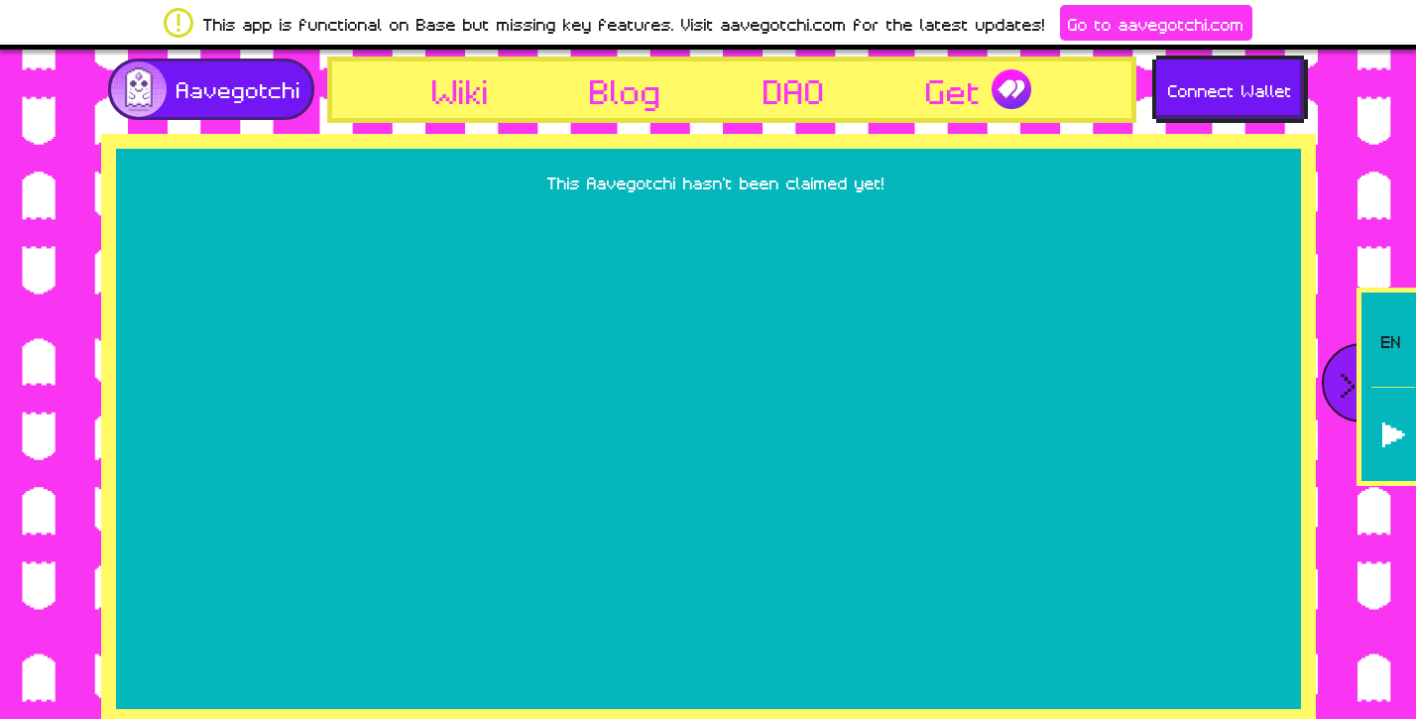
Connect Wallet (1230, 89)
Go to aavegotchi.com (1156, 23)
